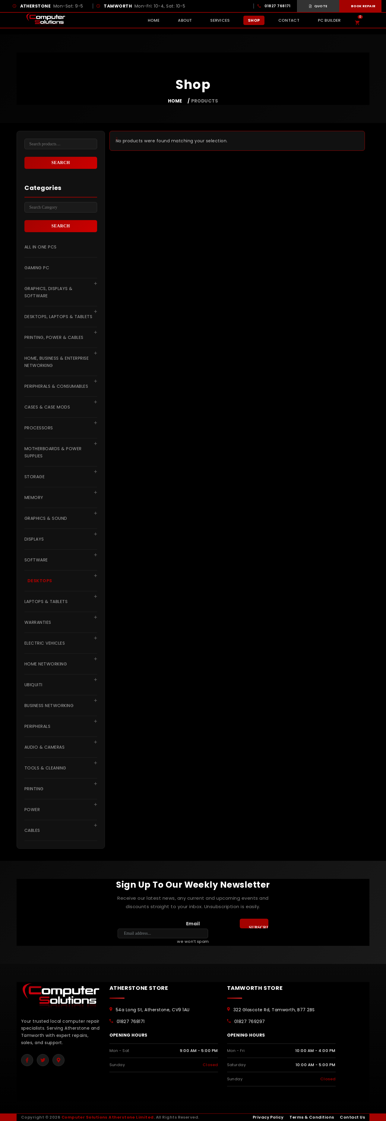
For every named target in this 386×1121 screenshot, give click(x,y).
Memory (33, 497)
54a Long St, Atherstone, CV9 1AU (153, 1010)
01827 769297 (249, 1021)
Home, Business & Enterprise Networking (56, 361)
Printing (34, 789)
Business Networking (49, 706)
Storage (34, 477)
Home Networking (45, 664)
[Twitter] (43, 1060)
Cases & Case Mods (47, 407)
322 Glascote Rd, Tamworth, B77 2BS (274, 1010)
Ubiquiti (33, 685)
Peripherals (37, 726)
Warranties (37, 622)
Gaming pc (36, 268)
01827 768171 (277, 5)
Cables (32, 830)
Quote (318, 6)
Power (32, 810)
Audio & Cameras (44, 747)
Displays (34, 539)
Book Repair (360, 6)
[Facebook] (27, 1060)
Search (61, 162)
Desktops (39, 581)
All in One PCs (40, 247)
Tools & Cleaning (45, 768)
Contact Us (352, 1117)
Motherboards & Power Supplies (53, 452)
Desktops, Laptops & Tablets (58, 317)
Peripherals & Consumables (56, 386)
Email (193, 923)
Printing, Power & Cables (54, 337)
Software (36, 560)
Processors (38, 428)
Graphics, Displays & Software (48, 292)
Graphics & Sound (45, 518)
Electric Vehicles (44, 643)
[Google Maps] (58, 1060)
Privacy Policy (268, 1117)
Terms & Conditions (312, 1117)
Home (175, 101)
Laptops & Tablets (46, 601)
